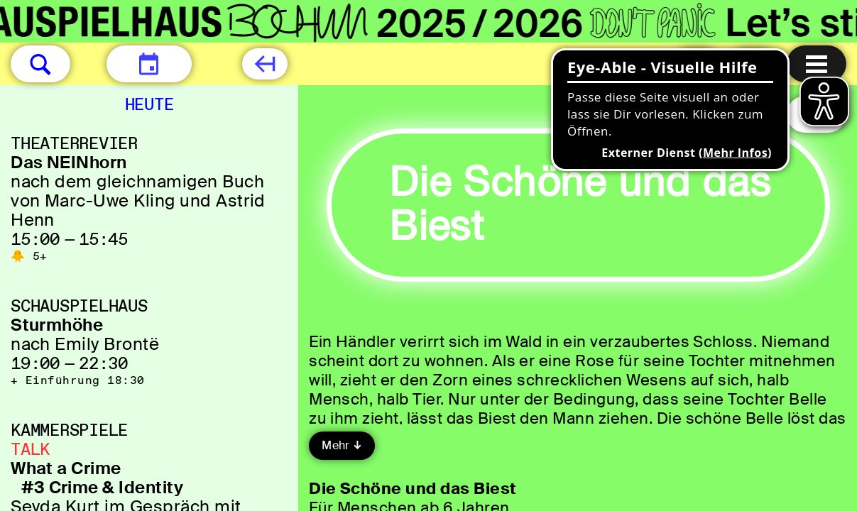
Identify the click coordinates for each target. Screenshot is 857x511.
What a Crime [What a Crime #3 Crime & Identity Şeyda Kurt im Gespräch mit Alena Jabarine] (66, 468)
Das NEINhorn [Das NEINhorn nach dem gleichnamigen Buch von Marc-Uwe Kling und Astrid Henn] (69, 162)
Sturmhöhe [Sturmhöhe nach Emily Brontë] (57, 325)
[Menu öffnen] (816, 63)
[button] (40, 63)
